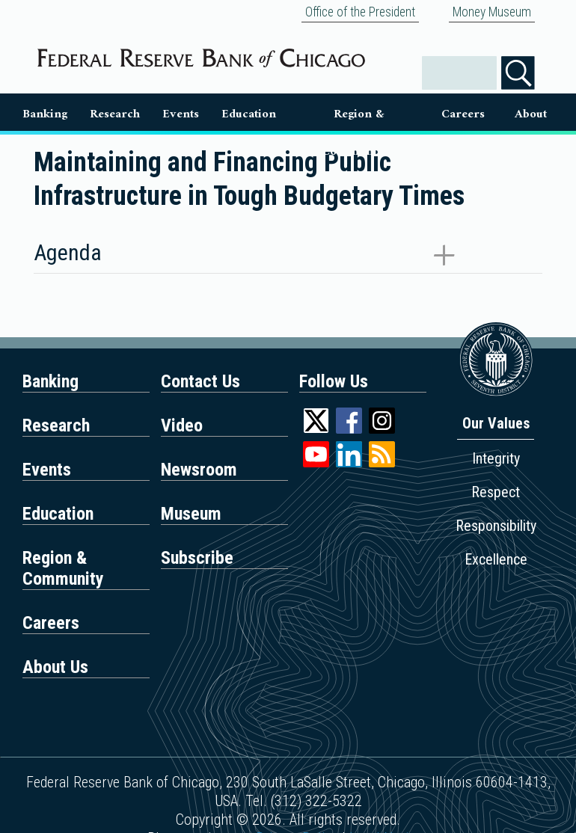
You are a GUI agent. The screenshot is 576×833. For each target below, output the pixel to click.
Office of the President (360, 11)
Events (180, 114)
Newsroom (199, 469)
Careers (463, 114)
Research (115, 114)
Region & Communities (359, 117)
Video (182, 425)
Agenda (68, 252)
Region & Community (63, 568)
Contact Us (200, 381)
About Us (531, 117)
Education (248, 114)
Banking (44, 114)
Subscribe (197, 557)
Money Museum (492, 11)
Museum (191, 513)
